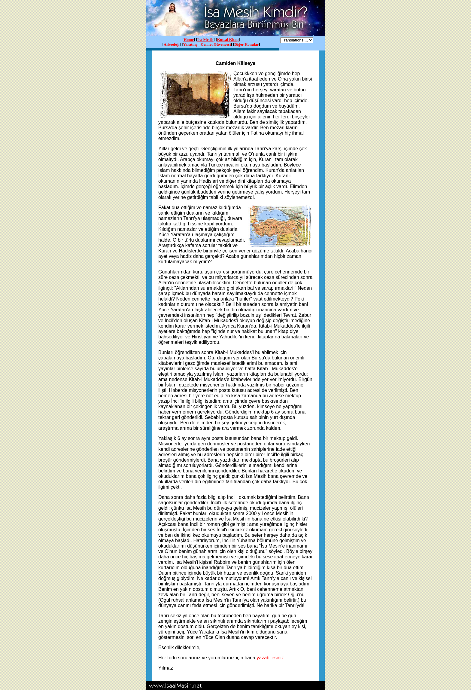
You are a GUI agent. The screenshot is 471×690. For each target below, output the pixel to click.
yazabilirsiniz (270, 657)
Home (189, 39)
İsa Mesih (205, 39)
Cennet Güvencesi (216, 44)
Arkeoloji (172, 44)
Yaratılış (190, 44)
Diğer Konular (246, 44)
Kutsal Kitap (228, 39)
